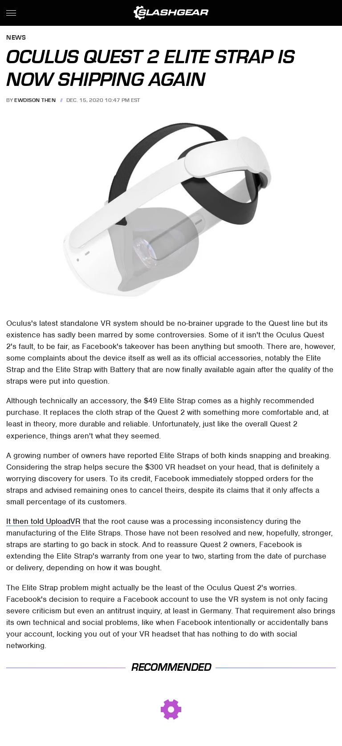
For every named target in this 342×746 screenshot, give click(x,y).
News (16, 38)
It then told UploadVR (43, 521)
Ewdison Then (35, 100)
